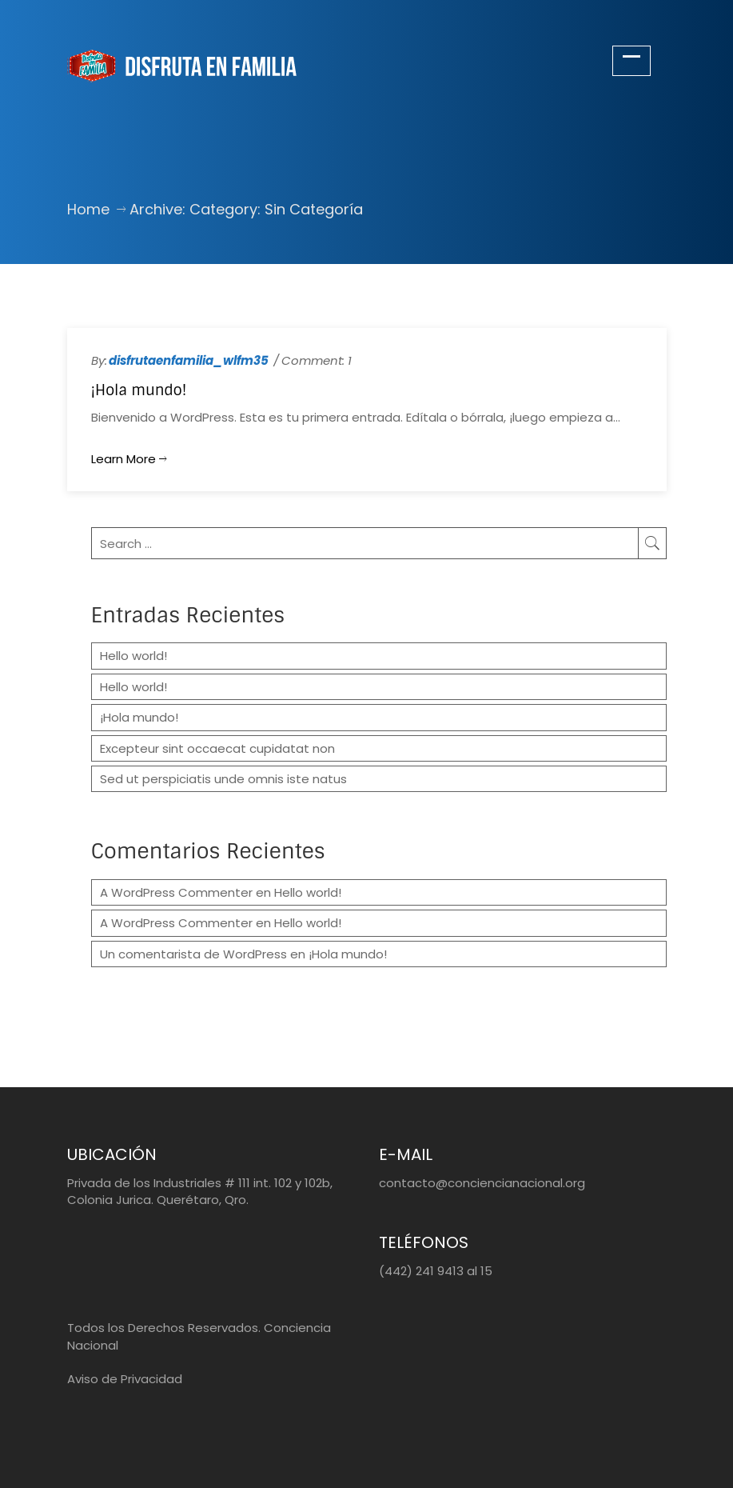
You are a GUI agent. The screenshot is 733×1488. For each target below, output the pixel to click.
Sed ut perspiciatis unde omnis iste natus (223, 778)
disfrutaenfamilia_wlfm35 (189, 360)
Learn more (128, 458)
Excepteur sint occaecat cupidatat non (217, 748)
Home (88, 209)
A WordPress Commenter (176, 892)
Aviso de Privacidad (124, 1378)
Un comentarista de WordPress (193, 954)
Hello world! (133, 655)
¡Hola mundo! (139, 390)
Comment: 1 (316, 360)
